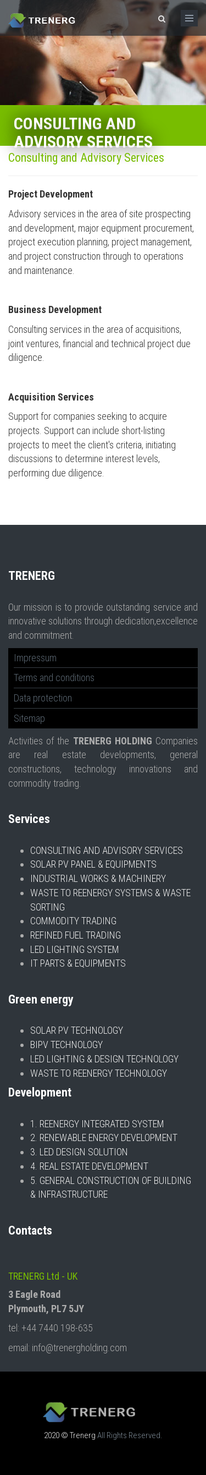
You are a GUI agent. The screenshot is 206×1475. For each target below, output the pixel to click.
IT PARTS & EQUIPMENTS (78, 963)
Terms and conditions (54, 677)
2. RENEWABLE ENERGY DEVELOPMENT (103, 1137)
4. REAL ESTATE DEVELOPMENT (89, 1166)
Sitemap (29, 718)
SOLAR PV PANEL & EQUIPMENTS (93, 864)
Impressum (35, 658)
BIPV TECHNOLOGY (66, 1044)
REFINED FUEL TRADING (75, 935)
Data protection (43, 698)
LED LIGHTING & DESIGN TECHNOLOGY (104, 1059)
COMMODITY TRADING (73, 920)
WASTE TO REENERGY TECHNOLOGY (98, 1073)
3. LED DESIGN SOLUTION (79, 1152)
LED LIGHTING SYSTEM (74, 949)
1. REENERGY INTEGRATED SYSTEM (97, 1123)
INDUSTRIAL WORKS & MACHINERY (98, 878)
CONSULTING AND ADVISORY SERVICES (106, 850)
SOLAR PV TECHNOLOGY (76, 1030)
